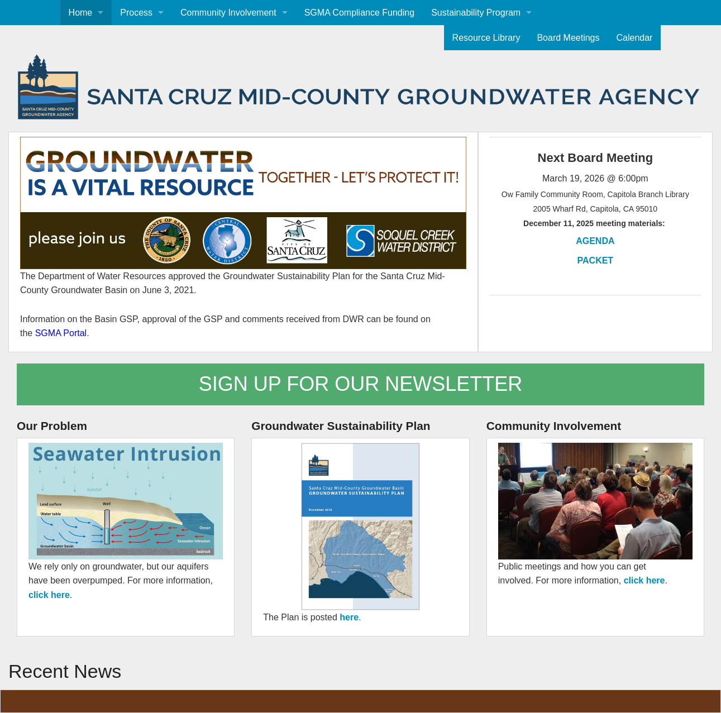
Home (81, 12)
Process (136, 12)
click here (49, 595)
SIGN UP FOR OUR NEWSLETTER (360, 383)
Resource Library (486, 37)
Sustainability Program (476, 12)
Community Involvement (228, 12)
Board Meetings (568, 37)
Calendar (634, 37)
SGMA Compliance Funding (359, 12)
